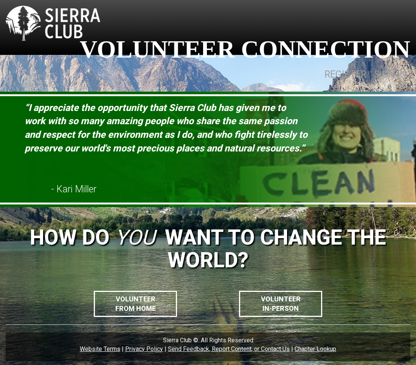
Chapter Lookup (315, 349)
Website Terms (100, 349)
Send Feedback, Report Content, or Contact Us (229, 349)
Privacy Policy (144, 349)
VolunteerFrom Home (135, 304)
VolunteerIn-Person (281, 304)
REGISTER (345, 74)
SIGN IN (390, 74)
